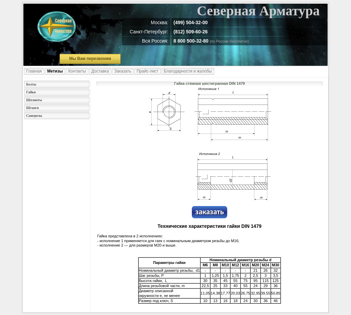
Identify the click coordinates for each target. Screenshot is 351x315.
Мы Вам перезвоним (90, 58)
